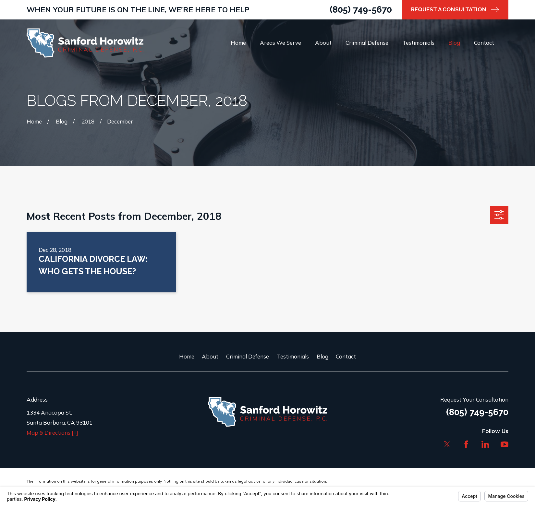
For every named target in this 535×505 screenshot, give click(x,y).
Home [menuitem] (238, 42)
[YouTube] (504, 444)
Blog (322, 356)
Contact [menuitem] (484, 42)
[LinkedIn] (485, 444)
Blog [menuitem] (454, 42)
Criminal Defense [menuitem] (367, 42)
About (210, 356)
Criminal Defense (247, 356)
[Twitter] (447, 444)
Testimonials (293, 356)
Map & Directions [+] (52, 432)
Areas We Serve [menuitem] (280, 42)
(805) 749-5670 (361, 9)
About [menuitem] (323, 42)
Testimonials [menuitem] (418, 42)
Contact (346, 356)
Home (186, 356)
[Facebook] (466, 444)
